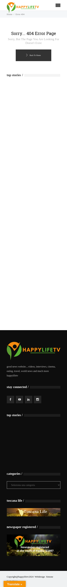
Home (10, 14)
